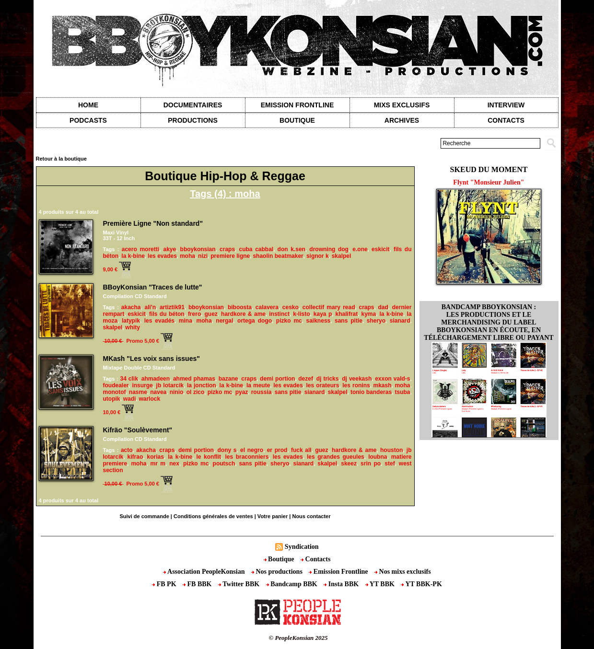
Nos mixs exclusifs (402, 571)
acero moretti (140, 249)
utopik (111, 398)
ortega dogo (254, 320)
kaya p (323, 314)
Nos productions (277, 571)
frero (194, 314)
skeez (349, 463)
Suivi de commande (144, 516)
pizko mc (289, 320)
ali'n (150, 307)
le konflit (209, 456)
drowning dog (329, 249)
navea (158, 392)
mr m (158, 463)
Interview (506, 105)
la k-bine (133, 256)
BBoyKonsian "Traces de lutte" (152, 287)
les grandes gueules (335, 456)
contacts (506, 120)
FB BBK (198, 584)
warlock (149, 398)
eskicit (380, 249)
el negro (251, 450)
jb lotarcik (170, 385)
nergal (224, 320)
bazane (228, 378)
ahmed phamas (194, 378)
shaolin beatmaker (278, 256)
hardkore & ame (243, 314)
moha (187, 256)
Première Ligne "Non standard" (153, 223)
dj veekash (357, 378)
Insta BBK (342, 584)
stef (389, 463)
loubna (377, 456)
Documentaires (192, 105)
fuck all (301, 450)
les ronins (356, 385)
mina (185, 320)
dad (383, 307)
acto (127, 450)
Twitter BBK (239, 584)
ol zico (195, 392)
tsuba (402, 392)
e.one (359, 249)
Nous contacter (311, 516)
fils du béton (167, 314)
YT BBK (380, 584)
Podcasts (88, 120)
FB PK (165, 584)
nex (174, 463)
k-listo (301, 314)
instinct (279, 314)
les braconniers (246, 456)
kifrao (135, 456)
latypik (131, 320)
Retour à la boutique (61, 159)
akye (169, 249)
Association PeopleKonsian (204, 571)
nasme (138, 392)
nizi (203, 256)
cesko (290, 307)
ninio (177, 392)
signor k (317, 256)
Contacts (315, 559)
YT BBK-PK (421, 584)
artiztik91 (172, 307)
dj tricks (327, 378)
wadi (129, 398)
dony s (226, 450)
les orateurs (322, 385)
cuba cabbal (256, 249)
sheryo (376, 320)
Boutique (297, 120)
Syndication (302, 546)
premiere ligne (230, 256)
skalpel (341, 256)
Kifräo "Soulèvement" (138, 430)
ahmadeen (155, 378)
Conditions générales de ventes (213, 516)
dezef (305, 378)
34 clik (129, 378)
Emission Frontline (297, 105)
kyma (368, 314)
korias (155, 456)
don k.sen (291, 249)
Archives (401, 120)
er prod (277, 450)
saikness (318, 320)
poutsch (224, 463)
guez (210, 314)
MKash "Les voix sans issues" (151, 358)
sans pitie (348, 320)
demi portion (277, 378)
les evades (162, 256)
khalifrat (347, 314)
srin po (371, 463)
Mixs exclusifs (402, 105)
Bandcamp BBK (292, 584)
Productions (192, 120)
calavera (267, 307)
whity (132, 327)
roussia (261, 392)
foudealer (116, 385)
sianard (400, 320)
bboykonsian (198, 249)
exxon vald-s (392, 378)
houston (391, 450)
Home (88, 105)
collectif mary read (329, 307)
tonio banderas (371, 392)
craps (227, 249)
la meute (258, 385)
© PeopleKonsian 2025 (297, 637)
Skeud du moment (489, 169)
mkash (382, 385)
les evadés (159, 320)
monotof (114, 392)
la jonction (201, 385)
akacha (131, 307)
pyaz (241, 392)
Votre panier (272, 516)
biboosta (240, 307)
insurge (142, 385)
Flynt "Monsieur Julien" (488, 182)
